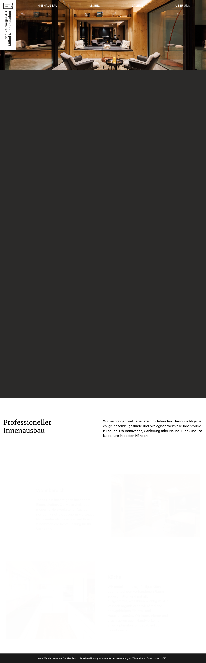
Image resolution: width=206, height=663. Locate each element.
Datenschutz (153, 658)
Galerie (137, 5)
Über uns (182, 5)
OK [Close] (164, 658)
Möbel (94, 5)
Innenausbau (47, 5)
